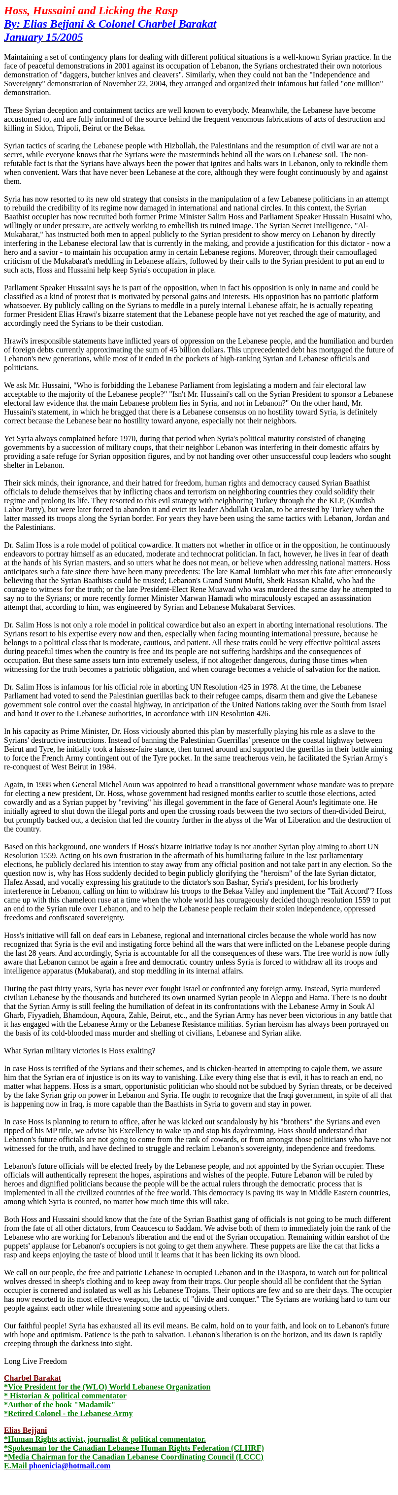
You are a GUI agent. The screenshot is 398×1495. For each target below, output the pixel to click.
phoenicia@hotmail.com (70, 1465)
